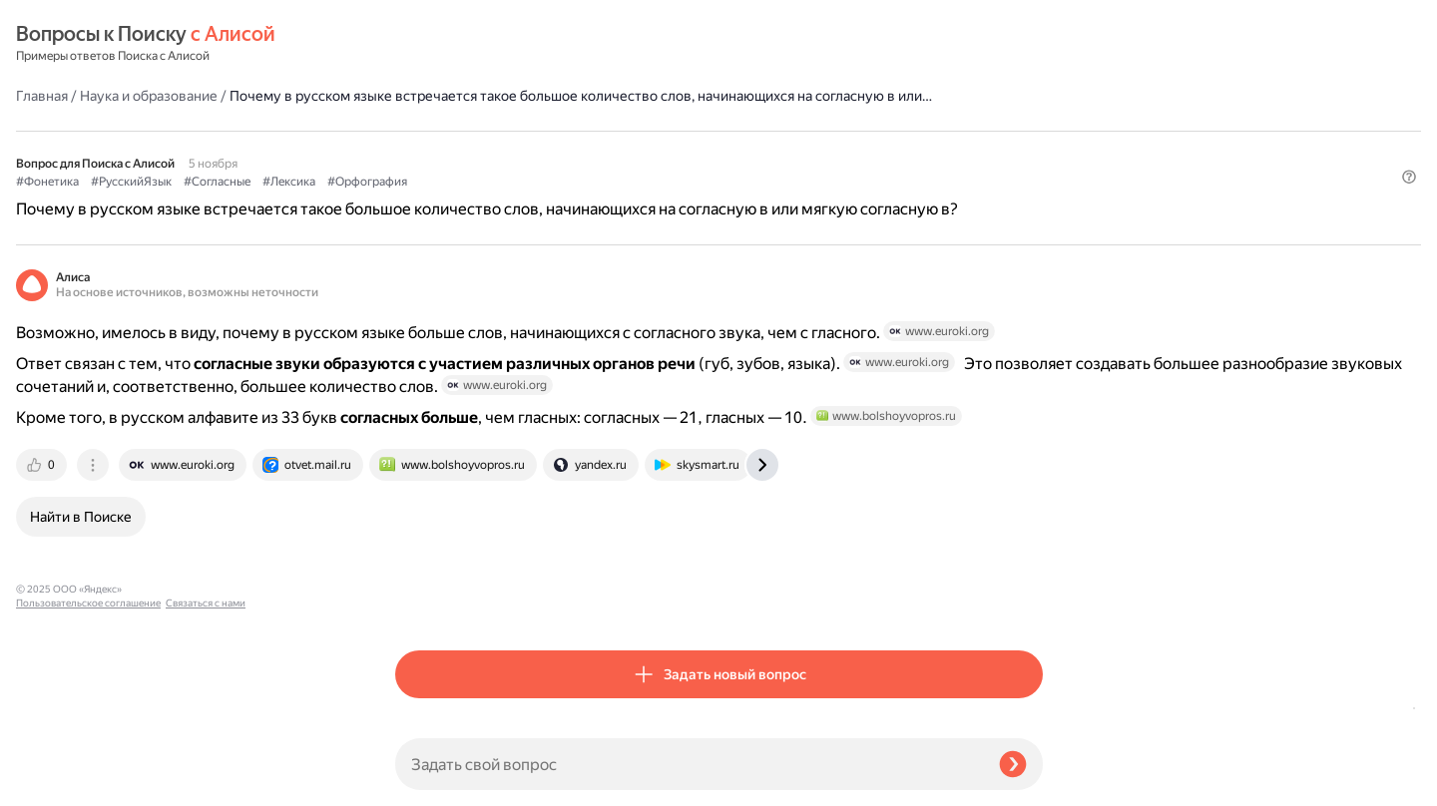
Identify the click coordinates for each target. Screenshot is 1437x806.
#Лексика (668, 151)
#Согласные (596, 151)
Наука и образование (528, 44)
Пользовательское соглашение (88, 768)
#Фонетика (426, 151)
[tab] (422, 555)
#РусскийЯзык (510, 151)
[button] (1031, 184)
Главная (421, 44)
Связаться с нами (56, 782)
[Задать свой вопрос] (689, 764)
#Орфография (746, 151)
